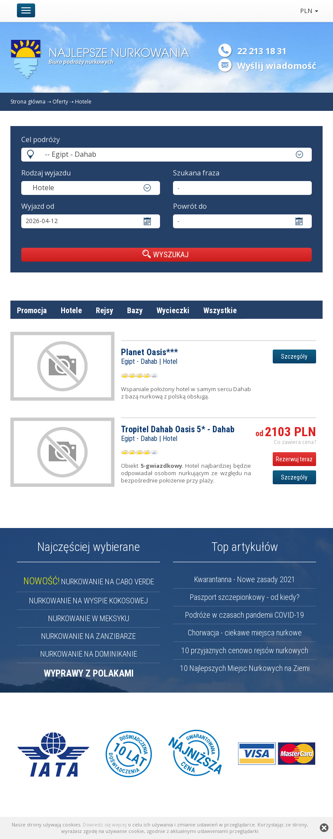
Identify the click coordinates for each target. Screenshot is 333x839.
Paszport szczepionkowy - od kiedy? (245, 597)
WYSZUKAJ (165, 254)
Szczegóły (294, 356)
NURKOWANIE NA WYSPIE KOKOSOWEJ (88, 600)
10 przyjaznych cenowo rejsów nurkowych (244, 650)
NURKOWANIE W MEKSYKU (88, 618)
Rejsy (104, 310)
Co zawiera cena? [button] (295, 442)
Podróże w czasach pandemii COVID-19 (244, 614)
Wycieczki (173, 310)
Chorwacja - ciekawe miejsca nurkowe (245, 632)
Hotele (83, 101)
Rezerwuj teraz (294, 459)
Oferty (60, 101)
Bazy (135, 310)
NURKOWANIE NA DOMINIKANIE (88, 653)
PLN (309, 10)
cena (308, 331)
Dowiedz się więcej (105, 824)
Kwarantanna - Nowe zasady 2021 (244, 579)
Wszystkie (220, 310)
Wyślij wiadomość (276, 65)
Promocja (32, 310)
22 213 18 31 (262, 51)
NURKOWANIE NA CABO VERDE (88, 581)
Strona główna (28, 101)
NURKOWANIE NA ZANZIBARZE (88, 636)
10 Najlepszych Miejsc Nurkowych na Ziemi (245, 668)
